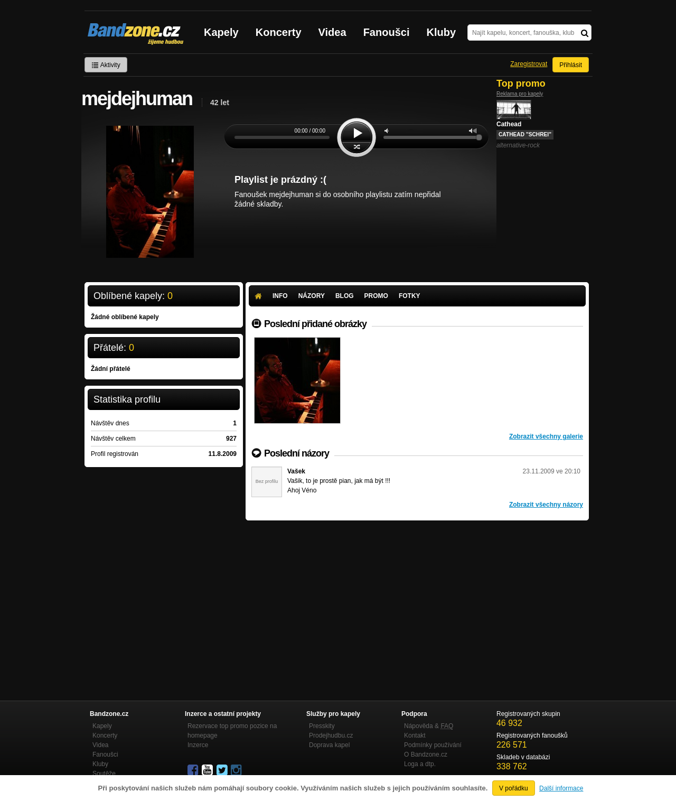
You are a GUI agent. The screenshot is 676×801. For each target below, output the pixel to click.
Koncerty (279, 32)
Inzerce (197, 745)
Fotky (409, 296)
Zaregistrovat (528, 64)
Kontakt (415, 735)
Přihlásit (570, 65)
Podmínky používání (433, 745)
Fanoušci (386, 32)
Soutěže (104, 773)
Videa (332, 32)
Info (280, 296)
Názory (311, 296)
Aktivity (105, 65)
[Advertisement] (417, 600)
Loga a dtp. (420, 764)
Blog (344, 296)
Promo (376, 296)
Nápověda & (428, 726)
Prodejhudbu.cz (331, 735)
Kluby (441, 32)
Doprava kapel (329, 745)
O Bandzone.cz (425, 754)
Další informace (561, 788)
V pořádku (513, 788)
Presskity (322, 726)
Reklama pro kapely (519, 94)
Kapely (221, 32)
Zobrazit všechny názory (546, 504)
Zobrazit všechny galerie (546, 436)
